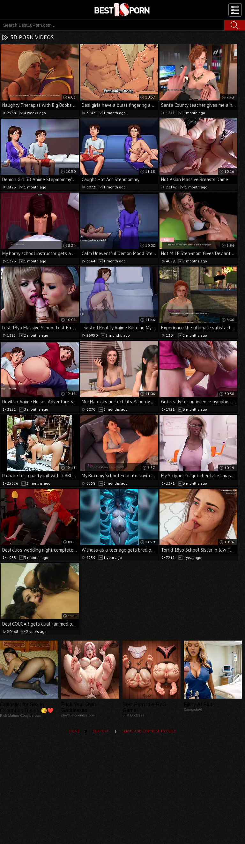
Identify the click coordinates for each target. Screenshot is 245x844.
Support (101, 731)
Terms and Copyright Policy (149, 731)
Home (74, 731)
